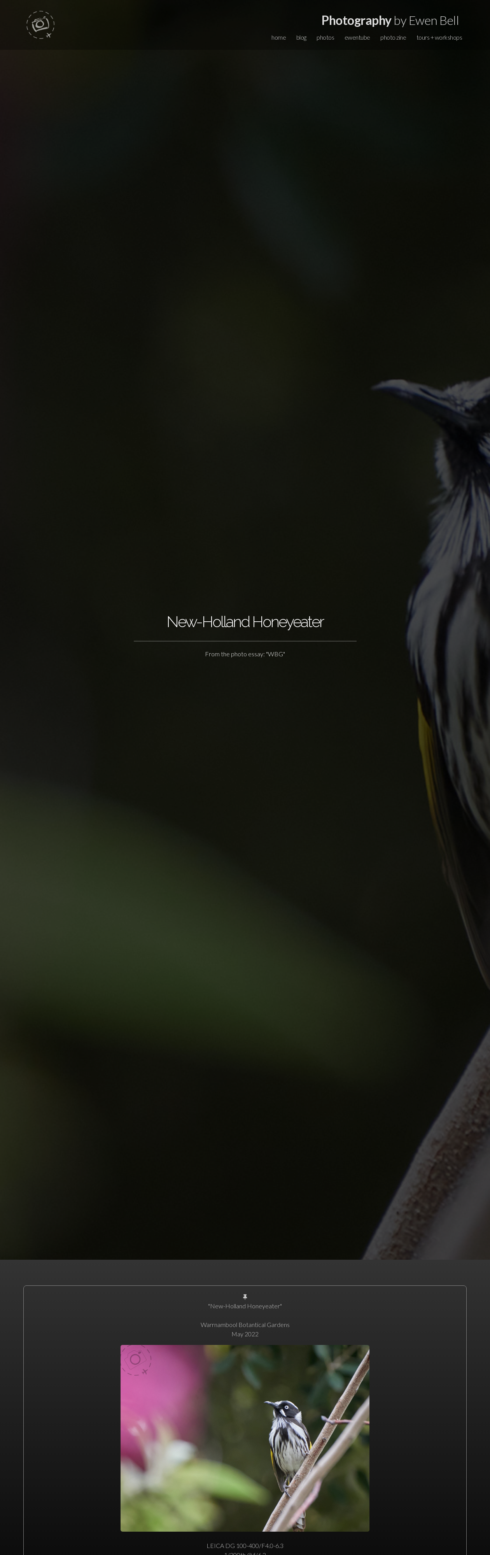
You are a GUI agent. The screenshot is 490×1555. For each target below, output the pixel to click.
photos (325, 37)
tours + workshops (439, 37)
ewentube (357, 37)
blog (301, 37)
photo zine (393, 37)
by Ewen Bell (390, 20)
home (278, 37)
